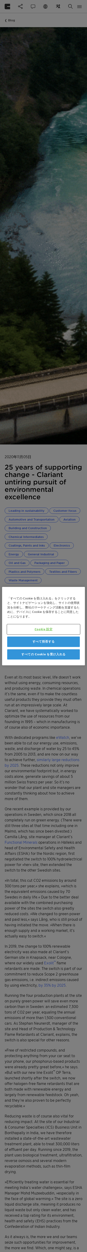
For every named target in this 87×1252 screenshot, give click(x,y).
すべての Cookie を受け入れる (43, 654)
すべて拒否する (43, 642)
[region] (43, 626)
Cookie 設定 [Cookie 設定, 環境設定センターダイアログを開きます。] (44, 629)
